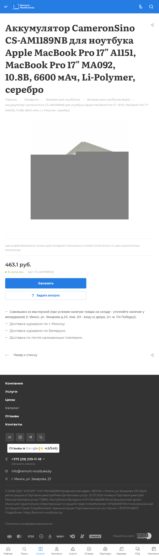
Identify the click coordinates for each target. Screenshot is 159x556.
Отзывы (12, 416)
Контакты (13, 424)
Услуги (11, 391)
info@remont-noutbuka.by (31, 471)
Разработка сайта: (123, 536)
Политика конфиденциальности (28, 523)
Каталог (12, 408)
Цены (10, 400)
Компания (14, 383)
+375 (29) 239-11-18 (26, 459)
